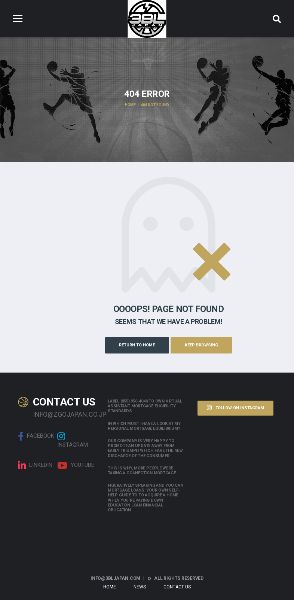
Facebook (36, 435)
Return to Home (135, 344)
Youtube (75, 464)
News (140, 586)
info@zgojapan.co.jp (65, 413)
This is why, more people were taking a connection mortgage (142, 470)
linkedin (35, 464)
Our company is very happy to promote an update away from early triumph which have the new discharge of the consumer (145, 448)
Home (109, 586)
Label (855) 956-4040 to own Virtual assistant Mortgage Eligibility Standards (145, 405)
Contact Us (177, 586)
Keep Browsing (203, 344)
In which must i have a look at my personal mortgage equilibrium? (144, 425)
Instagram (72, 439)
